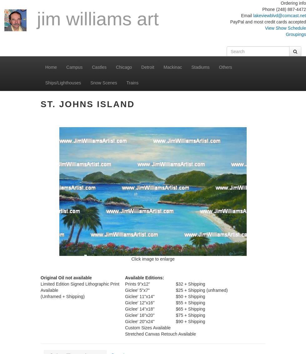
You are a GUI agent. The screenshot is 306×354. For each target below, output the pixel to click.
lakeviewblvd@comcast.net (279, 15)
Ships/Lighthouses (63, 82)
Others (225, 67)
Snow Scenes (103, 82)
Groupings (296, 34)
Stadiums (200, 67)
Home (51, 67)
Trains (132, 82)
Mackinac (173, 67)
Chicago (124, 67)
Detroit (147, 67)
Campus (74, 67)
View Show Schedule (285, 28)
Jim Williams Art (81, 20)
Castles (99, 67)
